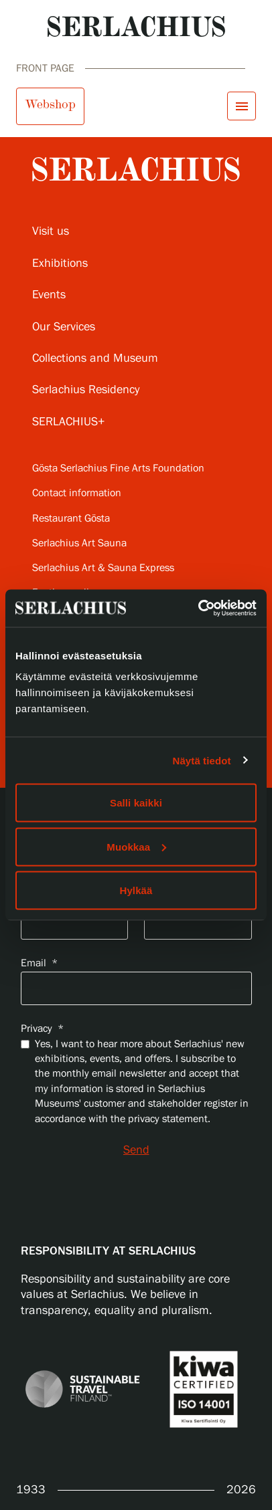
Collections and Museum (95, 358)
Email (39, 963)
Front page (45, 68)
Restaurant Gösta (71, 518)
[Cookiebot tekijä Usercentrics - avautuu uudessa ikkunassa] (198, 608)
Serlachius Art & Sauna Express (103, 568)
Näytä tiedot (202, 760)
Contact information (76, 493)
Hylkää (136, 890)
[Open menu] (241, 106)
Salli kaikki (136, 802)
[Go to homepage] (136, 26)
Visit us (50, 231)
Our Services (63, 327)
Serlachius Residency (85, 390)
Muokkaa (136, 846)
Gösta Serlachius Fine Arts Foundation (118, 468)
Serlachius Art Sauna (79, 543)
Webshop (50, 104)
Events (49, 295)
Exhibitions (60, 263)
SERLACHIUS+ (68, 422)
